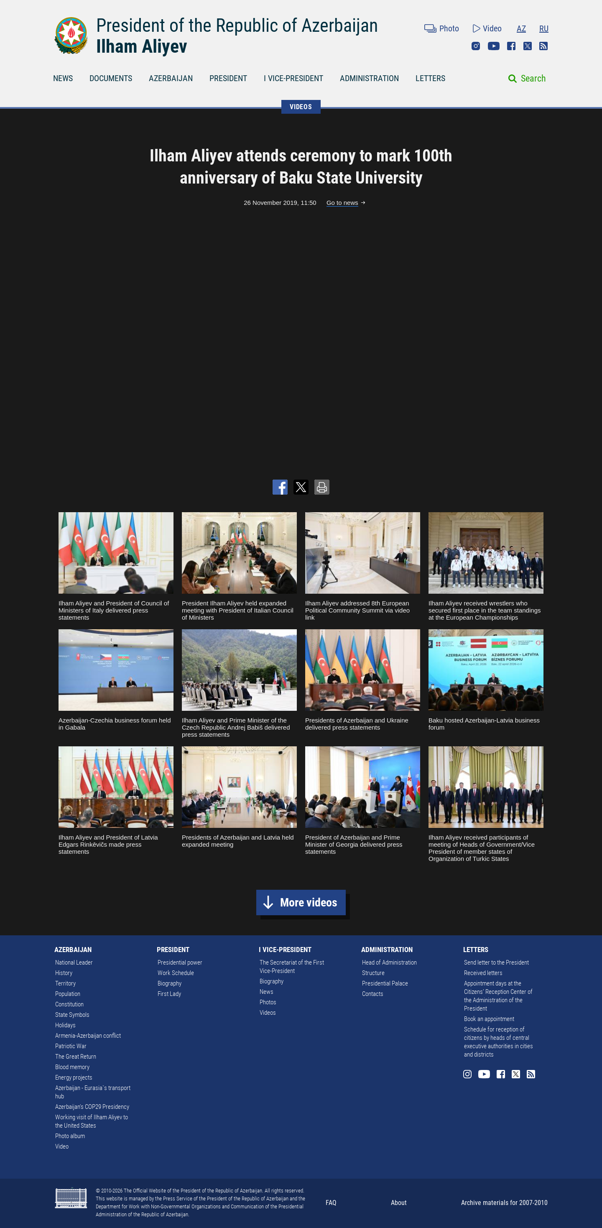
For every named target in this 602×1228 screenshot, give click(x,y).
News (266, 992)
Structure (373, 973)
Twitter (527, 46)
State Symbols (72, 1015)
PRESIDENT (228, 78)
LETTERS (430, 78)
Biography (169, 983)
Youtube (494, 46)
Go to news (342, 202)
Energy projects (73, 1077)
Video (492, 28)
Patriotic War (71, 1046)
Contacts (372, 994)
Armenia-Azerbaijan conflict (88, 1035)
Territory (65, 983)
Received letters (483, 973)
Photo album (70, 1136)
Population (67, 994)
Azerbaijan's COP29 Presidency (92, 1107)
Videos (268, 1012)
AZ (521, 28)
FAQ (331, 1202)
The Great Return (75, 1056)
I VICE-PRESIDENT (293, 78)
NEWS (63, 78)
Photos (268, 1002)
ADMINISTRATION (369, 78)
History (63, 973)
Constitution (69, 1004)
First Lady (169, 994)
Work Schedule (176, 973)
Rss (543, 46)
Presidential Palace (385, 983)
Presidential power (180, 962)
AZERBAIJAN (171, 78)
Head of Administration (389, 962)
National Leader (74, 962)
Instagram (476, 46)
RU (543, 28)
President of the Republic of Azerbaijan (237, 25)
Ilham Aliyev (141, 46)
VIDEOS (301, 107)
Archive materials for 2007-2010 (504, 1202)
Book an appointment (489, 1019)
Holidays (65, 1025)
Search (533, 78)
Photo (449, 28)
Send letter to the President (496, 962)
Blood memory (72, 1067)
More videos (308, 902)
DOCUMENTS (110, 78)
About (399, 1202)
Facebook (511, 46)
